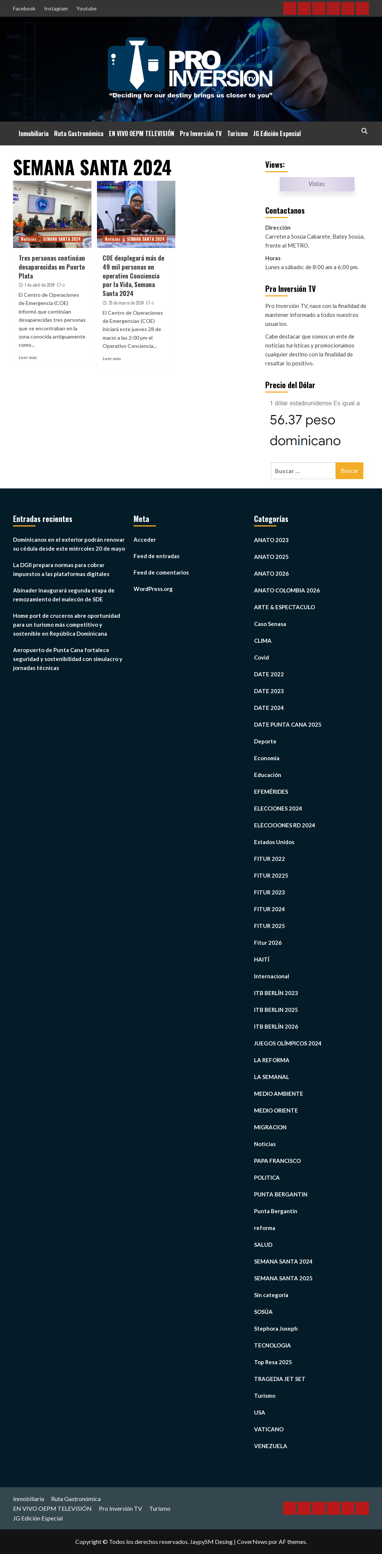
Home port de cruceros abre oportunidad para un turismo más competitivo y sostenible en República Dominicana (66, 624)
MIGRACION (270, 1127)
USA (259, 1412)
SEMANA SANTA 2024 (62, 239)
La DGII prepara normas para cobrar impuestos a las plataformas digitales (61, 569)
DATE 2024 (269, 707)
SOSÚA (263, 1311)
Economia (266, 758)
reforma (264, 1227)
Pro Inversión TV (201, 133)
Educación (267, 774)
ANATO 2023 (271, 540)
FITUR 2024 (269, 909)
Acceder (145, 539)
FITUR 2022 (269, 858)
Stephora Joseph (276, 1328)
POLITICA (267, 1177)
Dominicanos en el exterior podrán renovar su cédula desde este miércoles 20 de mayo (69, 544)
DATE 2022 (269, 674)
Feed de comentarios (161, 572)
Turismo (237, 133)
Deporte (265, 741)
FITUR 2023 (269, 892)
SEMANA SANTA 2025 (283, 1278)
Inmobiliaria (33, 133)
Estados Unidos (274, 842)
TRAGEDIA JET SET (280, 1378)
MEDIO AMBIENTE (278, 1093)
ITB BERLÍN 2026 (276, 1026)
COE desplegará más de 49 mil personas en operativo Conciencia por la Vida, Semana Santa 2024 (133, 275)
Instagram (56, 8)
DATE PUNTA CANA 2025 (288, 724)
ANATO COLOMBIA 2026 (287, 590)
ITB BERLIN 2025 (276, 1009)
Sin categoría (271, 1295)
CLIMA (263, 640)
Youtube (86, 8)
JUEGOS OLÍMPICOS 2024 (288, 1043)
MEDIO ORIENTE (276, 1110)
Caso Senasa (270, 623)
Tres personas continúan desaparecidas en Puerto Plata (52, 266)
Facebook (24, 8)
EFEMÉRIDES (271, 791)
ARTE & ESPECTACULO (284, 607)
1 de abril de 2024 (39, 285)
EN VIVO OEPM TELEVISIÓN (141, 133)
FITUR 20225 (271, 875)
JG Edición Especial (277, 133)
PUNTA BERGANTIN (280, 1194)
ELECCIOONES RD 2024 (284, 825)
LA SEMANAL (271, 1076)
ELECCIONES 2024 (278, 808)
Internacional (271, 976)
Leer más (28, 357)
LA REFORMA (271, 1060)
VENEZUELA (270, 1446)
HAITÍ (261, 959)
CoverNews (252, 1541)
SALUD (263, 1244)
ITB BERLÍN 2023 (276, 993)
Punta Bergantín (275, 1211)
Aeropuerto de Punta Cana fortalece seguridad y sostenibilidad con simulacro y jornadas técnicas (67, 659)
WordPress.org (153, 588)
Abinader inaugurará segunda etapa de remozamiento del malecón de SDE (64, 595)
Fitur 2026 (268, 942)
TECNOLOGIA (272, 1345)
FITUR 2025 (269, 925)
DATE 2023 (269, 691)
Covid (261, 657)
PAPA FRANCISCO (277, 1160)
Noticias (29, 239)
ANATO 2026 (271, 573)
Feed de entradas (156, 556)
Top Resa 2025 (273, 1362)
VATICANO (269, 1429)
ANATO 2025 (271, 556)
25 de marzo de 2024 (126, 303)
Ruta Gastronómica (78, 133)
